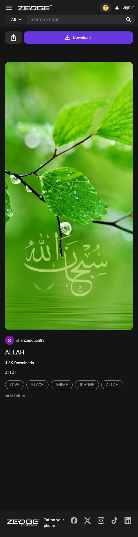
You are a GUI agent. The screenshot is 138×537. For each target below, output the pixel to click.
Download (77, 37)
